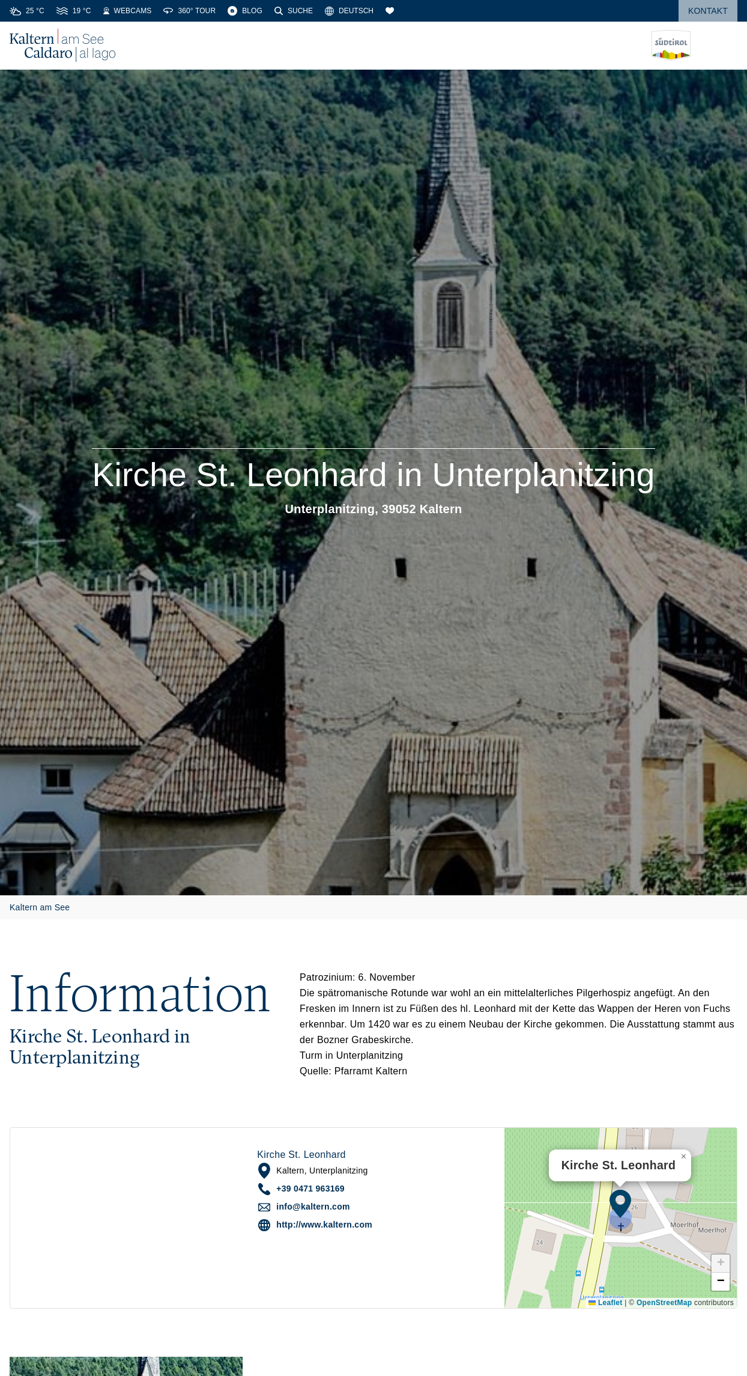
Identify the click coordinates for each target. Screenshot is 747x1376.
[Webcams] (127, 10)
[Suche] (293, 10)
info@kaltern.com (312, 1206)
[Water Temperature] (73, 10)
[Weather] (27, 10)
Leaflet (605, 1302)
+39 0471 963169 (310, 1188)
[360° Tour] (189, 10)
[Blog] (245, 10)
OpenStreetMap (664, 1302)
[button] (620, 1203)
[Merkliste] (390, 10)
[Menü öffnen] (728, 45)
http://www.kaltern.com (324, 1224)
